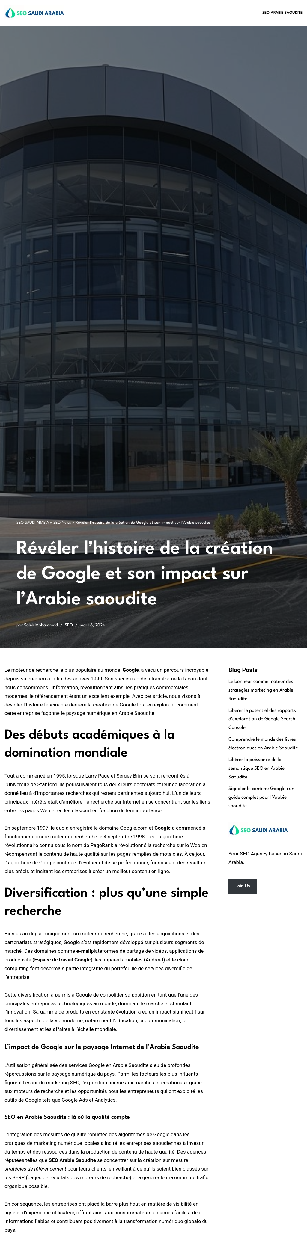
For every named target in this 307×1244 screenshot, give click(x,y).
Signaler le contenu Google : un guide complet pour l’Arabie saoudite (261, 797)
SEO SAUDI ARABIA (32, 523)
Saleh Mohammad (41, 625)
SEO (69, 625)
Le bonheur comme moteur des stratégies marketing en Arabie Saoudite (260, 690)
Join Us (243, 886)
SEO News (62, 523)
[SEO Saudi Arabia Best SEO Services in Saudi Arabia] (35, 12)
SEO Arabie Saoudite (282, 13)
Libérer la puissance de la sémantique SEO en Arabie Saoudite (256, 768)
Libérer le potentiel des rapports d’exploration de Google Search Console (262, 719)
